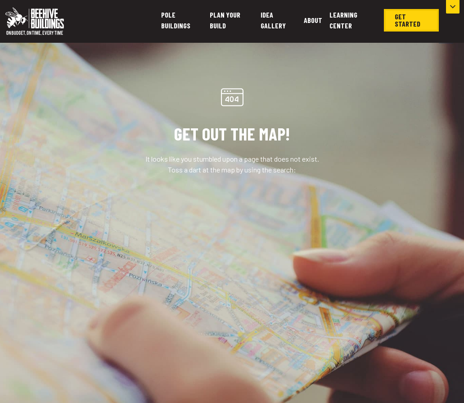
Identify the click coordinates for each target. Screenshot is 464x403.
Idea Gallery (273, 20)
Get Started (407, 20)
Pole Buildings (175, 20)
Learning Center (343, 20)
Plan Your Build (225, 20)
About (313, 20)
